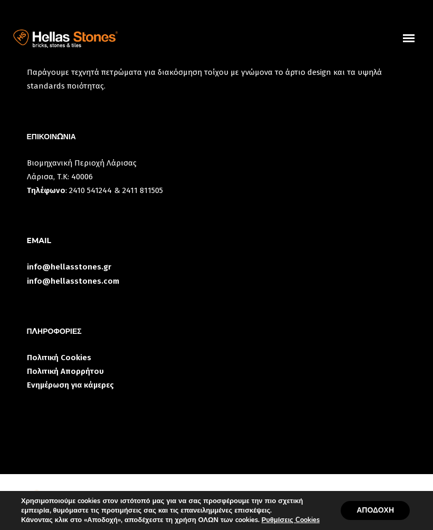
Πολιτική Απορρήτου (65, 371)
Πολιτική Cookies (59, 357)
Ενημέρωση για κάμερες (70, 385)
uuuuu (415, 44)
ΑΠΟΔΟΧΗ (375, 510)
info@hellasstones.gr (69, 267)
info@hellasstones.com (73, 281)
